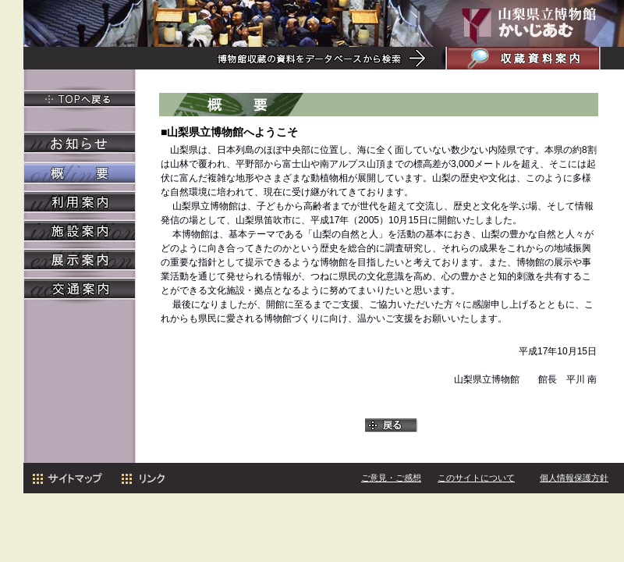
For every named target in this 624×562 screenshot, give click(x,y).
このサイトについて (476, 477)
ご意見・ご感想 (391, 477)
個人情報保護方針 (574, 477)
